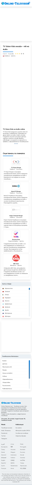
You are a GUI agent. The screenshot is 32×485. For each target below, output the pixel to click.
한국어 (12, 463)
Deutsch (3, 455)
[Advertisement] (16, 24)
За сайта (18, 428)
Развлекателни (7, 388)
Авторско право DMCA (23, 430)
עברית (12, 444)
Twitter (3, 436)
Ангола (5, 300)
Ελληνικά (3, 457)
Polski (21, 444)
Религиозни (19, 169)
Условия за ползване (22, 433)
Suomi (3, 465)
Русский (22, 452)
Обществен (6, 382)
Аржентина (7, 304)
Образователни (7, 379)
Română (22, 449)
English (3, 460)
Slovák (22, 455)
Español (3, 463)
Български (4, 447)
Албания (6, 291)
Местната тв (7, 367)
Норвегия (7, 55)
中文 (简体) (23, 468)
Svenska (22, 457)
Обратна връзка (21, 436)
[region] (16, 302)
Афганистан (7, 288)
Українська (23, 465)
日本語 (12, 460)
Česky (3, 449)
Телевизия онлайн (6, 428)
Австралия (13, 265)
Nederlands (14, 465)
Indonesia (13, 455)
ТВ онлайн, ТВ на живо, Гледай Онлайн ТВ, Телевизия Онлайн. (13, 419)
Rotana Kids (16, 239)
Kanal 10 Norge (16, 191)
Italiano (13, 457)
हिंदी (12, 447)
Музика (4, 370)
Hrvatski (13, 449)
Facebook (4, 433)
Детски (13, 55)
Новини (4, 376)
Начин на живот (7, 373)
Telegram (4, 438)
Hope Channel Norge (16, 215)
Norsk (12, 468)
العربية (3, 444)
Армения (6, 307)
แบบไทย (22, 460)
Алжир (5, 294)
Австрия (6, 316)
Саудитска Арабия (13, 241)
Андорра (6, 297)
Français (3, 468)
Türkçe (22, 463)
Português (23, 447)
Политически (6, 385)
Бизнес (4, 360)
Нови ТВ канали (6, 430)
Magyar (13, 452)
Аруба (5, 310)
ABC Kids (16, 264)
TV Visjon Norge (16, 167)
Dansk (3, 452)
